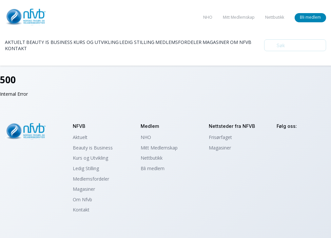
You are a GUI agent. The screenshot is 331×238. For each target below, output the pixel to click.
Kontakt (16, 48)
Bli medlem (310, 17)
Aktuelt (15, 42)
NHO (207, 17)
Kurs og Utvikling (96, 42)
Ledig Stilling (136, 42)
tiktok (318, 140)
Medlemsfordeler (178, 42)
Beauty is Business (49, 42)
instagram (283, 140)
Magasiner (216, 42)
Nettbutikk (274, 17)
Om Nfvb (240, 42)
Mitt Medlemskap (239, 17)
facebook (300, 140)
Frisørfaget (220, 137)
